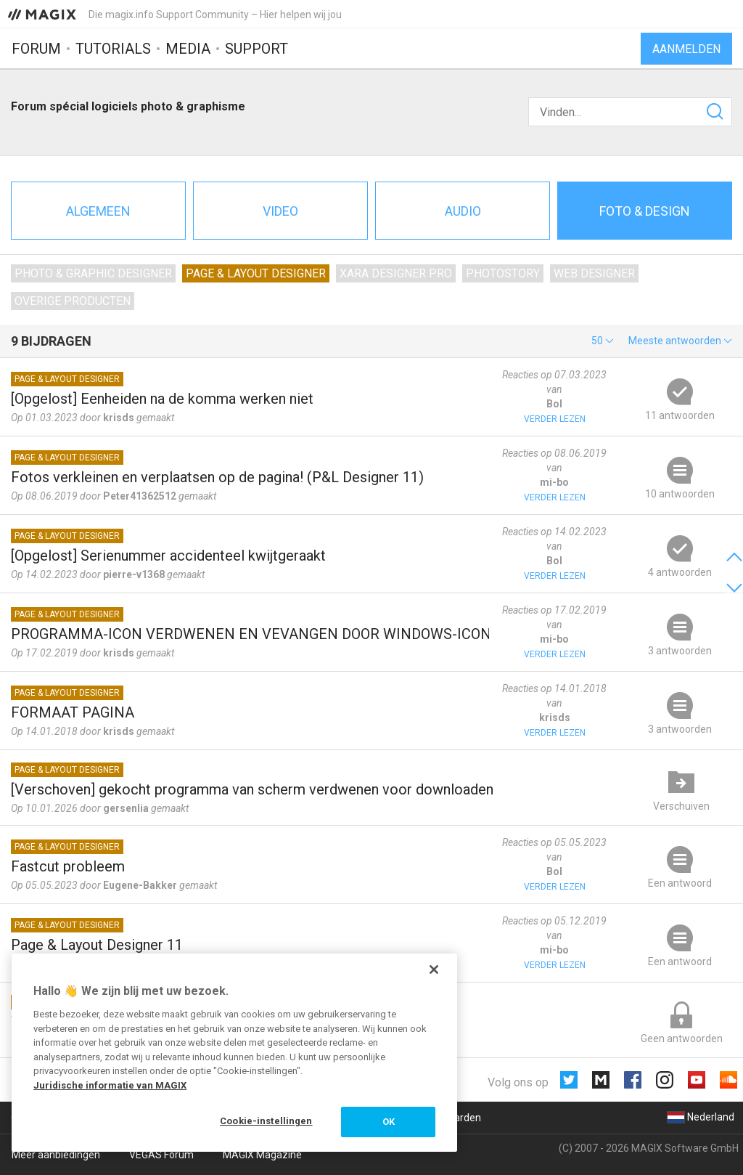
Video (280, 211)
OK (388, 1121)
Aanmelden (686, 49)
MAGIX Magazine (262, 1154)
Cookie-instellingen (266, 1120)
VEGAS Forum (161, 1154)
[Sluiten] (434, 969)
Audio (463, 211)
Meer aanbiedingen (56, 1154)
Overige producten (73, 301)
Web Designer (594, 273)
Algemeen (98, 211)
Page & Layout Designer (256, 273)
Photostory (503, 273)
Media (187, 48)
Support (256, 48)
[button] (602, 340)
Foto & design (644, 211)
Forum (36, 48)
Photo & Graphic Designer (93, 273)
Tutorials (113, 48)
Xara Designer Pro (396, 273)
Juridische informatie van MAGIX (109, 1085)
